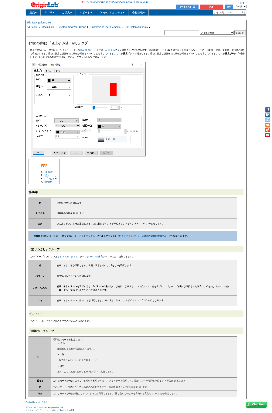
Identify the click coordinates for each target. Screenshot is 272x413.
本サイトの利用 (67, 410)
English (29, 402)
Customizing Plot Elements (105, 27)
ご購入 (67, 12)
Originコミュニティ (112, 12)
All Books (32, 27)
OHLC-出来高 (96, 256)
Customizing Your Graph (72, 27)
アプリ (49, 12)
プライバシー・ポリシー (49, 410)
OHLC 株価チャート (88, 50)
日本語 (44, 402)
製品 (33, 12)
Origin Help (48, 27)
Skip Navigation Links (39, 22)
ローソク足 (61, 50)
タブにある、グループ (146, 236)
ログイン (242, 3)
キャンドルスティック (68, 256)
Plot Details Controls (136, 27)
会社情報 (138, 12)
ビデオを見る (187, 6)
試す (211, 6)
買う (229, 6)
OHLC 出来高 (108, 50)
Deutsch (36, 402)
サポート (86, 12)
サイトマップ (31, 410)
